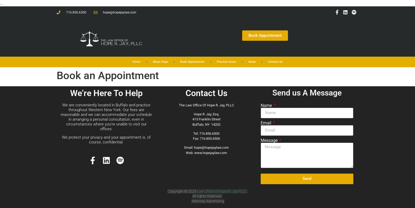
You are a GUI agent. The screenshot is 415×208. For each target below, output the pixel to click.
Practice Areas (226, 62)
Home (137, 62)
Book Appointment (192, 62)
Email (266, 123)
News (252, 62)
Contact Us (275, 62)
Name (267, 105)
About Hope (160, 62)
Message (270, 140)
